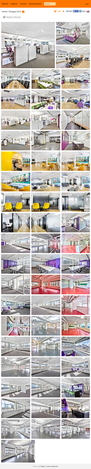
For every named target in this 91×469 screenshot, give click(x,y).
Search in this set (13, 17)
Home (4, 11)
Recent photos (35, 3)
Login (87, 4)
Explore (14, 3)
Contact (23, 3)
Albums (5, 3)
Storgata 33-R (15, 11)
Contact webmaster (52, 466)
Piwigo (43, 466)
